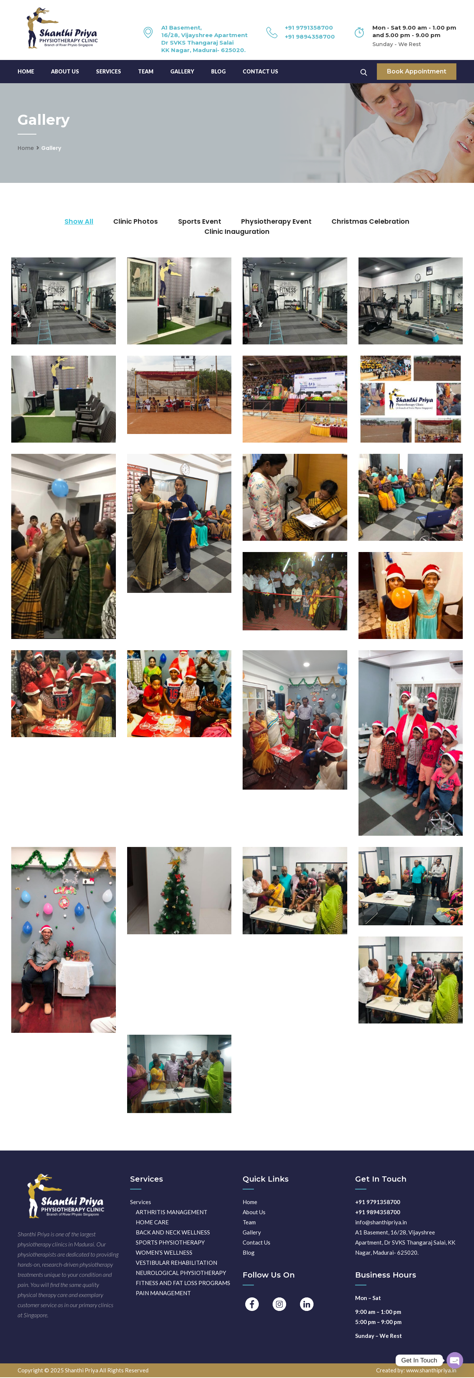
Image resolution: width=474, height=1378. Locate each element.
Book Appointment (416, 71)
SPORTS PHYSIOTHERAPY (170, 1243)
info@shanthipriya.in (381, 1222)
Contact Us (260, 71)
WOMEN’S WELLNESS (164, 1253)
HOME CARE (152, 1222)
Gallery (182, 71)
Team (249, 1222)
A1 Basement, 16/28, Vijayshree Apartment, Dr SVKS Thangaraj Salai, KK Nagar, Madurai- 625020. (405, 1243)
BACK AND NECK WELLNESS (173, 1233)
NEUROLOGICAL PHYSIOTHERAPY (181, 1273)
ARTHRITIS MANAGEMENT (171, 1212)
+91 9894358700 (310, 36)
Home (26, 71)
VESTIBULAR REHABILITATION (176, 1263)
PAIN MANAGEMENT (163, 1293)
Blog (218, 71)
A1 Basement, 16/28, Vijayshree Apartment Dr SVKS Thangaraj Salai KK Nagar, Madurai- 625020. (204, 39)
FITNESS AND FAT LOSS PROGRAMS (183, 1283)
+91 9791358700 (309, 27)
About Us (65, 71)
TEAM (145, 71)
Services (108, 71)
